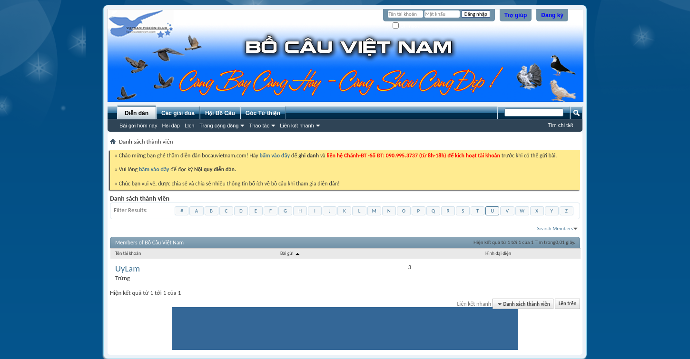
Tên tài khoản (128, 253)
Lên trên (568, 304)
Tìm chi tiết (560, 125)
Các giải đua (178, 113)
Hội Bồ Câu (220, 113)
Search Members (555, 228)
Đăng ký (552, 15)
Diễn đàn (136, 113)
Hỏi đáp (171, 125)
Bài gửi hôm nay (138, 125)
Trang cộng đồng (218, 125)
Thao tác (259, 125)
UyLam (127, 268)
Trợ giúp (515, 15)
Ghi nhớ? (406, 26)
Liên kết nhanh (297, 125)
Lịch (189, 125)
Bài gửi (290, 253)
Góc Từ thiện (263, 113)
